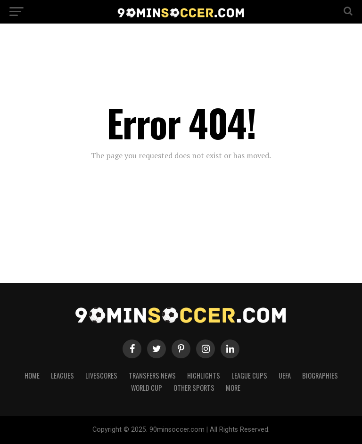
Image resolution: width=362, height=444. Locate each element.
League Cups (249, 375)
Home (32, 375)
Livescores (101, 375)
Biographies (320, 375)
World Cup (146, 388)
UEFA (285, 375)
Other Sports (193, 388)
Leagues (62, 375)
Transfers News (152, 375)
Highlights (203, 375)
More (233, 388)
